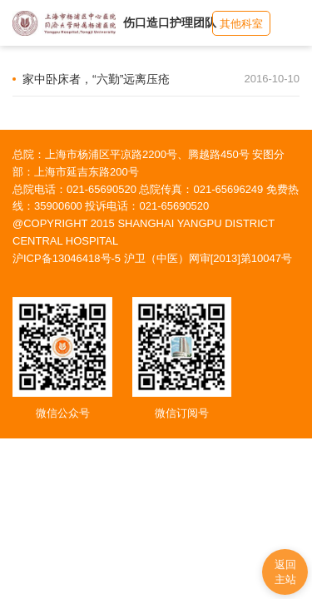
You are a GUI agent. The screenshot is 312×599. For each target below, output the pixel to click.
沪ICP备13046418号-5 (66, 258)
